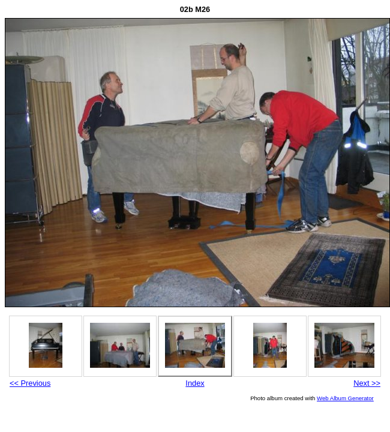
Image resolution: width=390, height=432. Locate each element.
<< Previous (30, 383)
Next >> (366, 383)
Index (194, 383)
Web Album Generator (345, 398)
